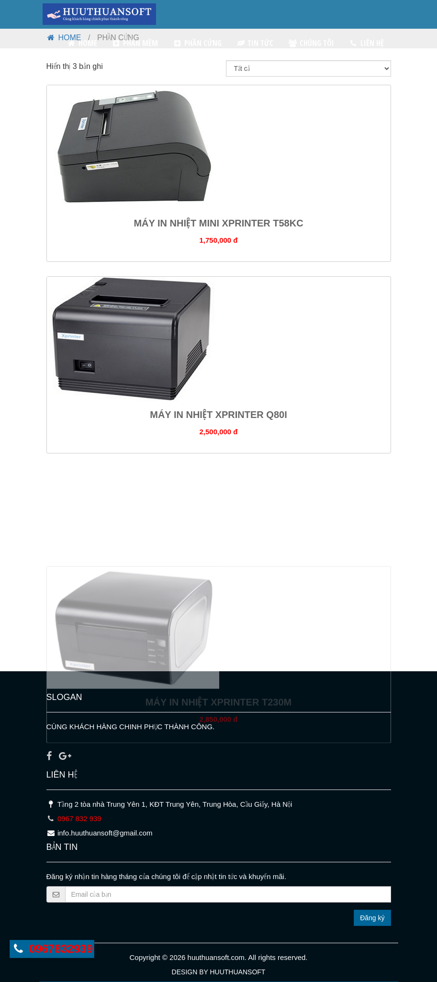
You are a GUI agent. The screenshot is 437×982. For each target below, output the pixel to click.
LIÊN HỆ (366, 43)
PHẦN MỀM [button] (135, 43)
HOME (82, 43)
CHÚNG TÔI (311, 43)
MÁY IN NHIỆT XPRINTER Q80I (218, 420)
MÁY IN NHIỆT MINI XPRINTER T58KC (218, 228)
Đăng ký (372, 918)
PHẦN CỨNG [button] (197, 43)
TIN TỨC (255, 43)
